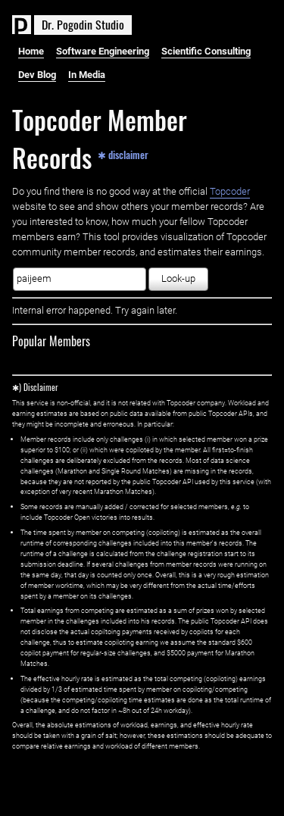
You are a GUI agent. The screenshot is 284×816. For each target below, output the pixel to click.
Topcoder (230, 191)
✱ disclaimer (123, 154)
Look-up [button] (178, 278)
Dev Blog (37, 74)
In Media (86, 74)
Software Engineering (102, 51)
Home (31, 51)
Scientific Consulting (206, 51)
